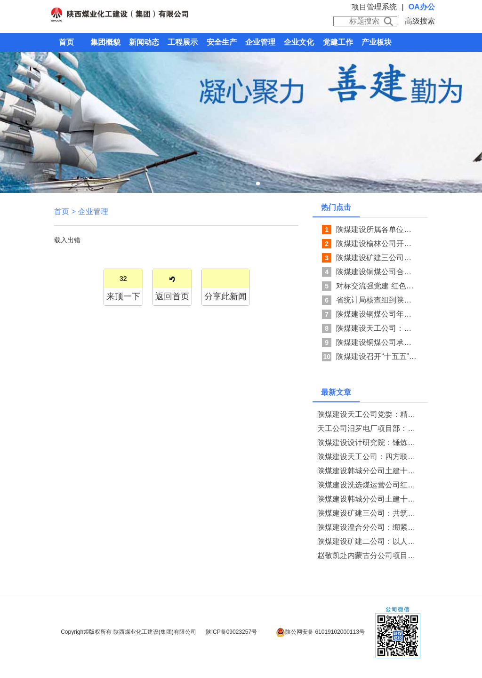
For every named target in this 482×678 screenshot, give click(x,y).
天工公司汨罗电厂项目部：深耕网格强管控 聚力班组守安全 (368, 428)
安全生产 (222, 42)
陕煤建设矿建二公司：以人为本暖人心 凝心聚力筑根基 (368, 541)
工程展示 (183, 42)
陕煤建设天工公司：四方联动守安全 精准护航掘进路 (368, 457)
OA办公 (422, 7)
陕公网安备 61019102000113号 (320, 632)
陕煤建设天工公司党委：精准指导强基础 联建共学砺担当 (368, 414)
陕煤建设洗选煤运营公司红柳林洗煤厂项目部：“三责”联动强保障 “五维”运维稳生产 (368, 485)
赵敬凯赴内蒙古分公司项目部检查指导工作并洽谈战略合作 (368, 555)
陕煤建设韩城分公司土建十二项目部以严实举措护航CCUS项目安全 (368, 499)
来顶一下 (123, 296)
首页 (66, 42)
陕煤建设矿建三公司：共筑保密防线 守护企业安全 (368, 513)
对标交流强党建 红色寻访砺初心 (389, 286)
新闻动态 (144, 42)
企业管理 (260, 42)
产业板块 (377, 42)
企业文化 (299, 42)
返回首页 (172, 296)
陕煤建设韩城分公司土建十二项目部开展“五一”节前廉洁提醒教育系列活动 (368, 471)
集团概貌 (105, 42)
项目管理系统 (374, 7)
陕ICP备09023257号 (231, 632)
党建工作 (338, 42)
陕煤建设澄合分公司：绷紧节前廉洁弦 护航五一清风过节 (368, 527)
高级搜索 (420, 21)
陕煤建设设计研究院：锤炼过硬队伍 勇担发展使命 (368, 443)
